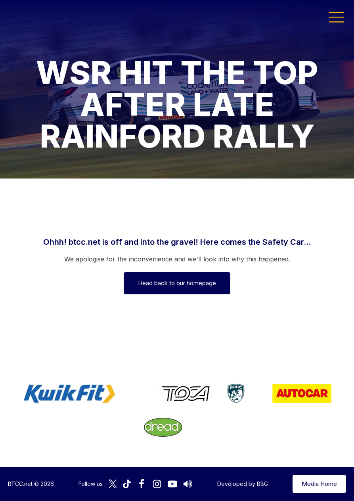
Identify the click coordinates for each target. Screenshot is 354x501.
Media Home (319, 484)
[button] (336, 16)
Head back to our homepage (177, 283)
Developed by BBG (242, 483)
